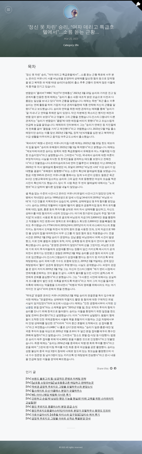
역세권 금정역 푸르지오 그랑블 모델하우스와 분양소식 (62, 386)
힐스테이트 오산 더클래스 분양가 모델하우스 (57, 390)
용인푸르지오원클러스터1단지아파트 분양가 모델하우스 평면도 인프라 (71, 410)
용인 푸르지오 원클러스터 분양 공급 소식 (54, 406)
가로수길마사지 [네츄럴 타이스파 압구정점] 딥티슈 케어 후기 (66, 414)
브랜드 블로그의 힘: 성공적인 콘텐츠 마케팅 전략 (59, 378)
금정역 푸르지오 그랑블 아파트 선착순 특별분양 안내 (61, 418)
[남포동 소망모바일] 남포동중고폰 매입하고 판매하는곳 (63, 382)
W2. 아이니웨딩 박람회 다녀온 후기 (51, 394)
